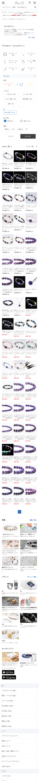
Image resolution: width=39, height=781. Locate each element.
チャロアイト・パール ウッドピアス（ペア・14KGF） (30, 375)
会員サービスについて (9, 756)
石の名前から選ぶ (7, 706)
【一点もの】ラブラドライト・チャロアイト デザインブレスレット (7, 396)
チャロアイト (10, 112)
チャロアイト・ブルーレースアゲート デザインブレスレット (7, 375)
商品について (6, 741)
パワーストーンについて (10, 736)
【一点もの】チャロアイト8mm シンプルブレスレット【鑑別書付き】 (31, 416)
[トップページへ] (19, 5)
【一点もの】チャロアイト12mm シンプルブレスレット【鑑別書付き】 (31, 249)
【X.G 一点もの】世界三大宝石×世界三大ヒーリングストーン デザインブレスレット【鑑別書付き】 (7, 459)
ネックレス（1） (28, 54)
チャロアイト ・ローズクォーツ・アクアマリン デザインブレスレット (7, 249)
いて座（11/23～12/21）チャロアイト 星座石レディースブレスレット (19, 207)
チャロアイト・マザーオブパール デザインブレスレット (7, 228)
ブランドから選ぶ (7, 701)
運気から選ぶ (6, 721)
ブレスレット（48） (10, 54)
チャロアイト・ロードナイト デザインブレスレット (19, 249)
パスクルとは (6, 776)
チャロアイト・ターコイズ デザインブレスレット (31, 333)
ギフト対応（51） (11, 99)
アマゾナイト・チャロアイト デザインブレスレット (31, 354)
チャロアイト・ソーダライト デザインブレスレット (31, 207)
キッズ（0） (30, 84)
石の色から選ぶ (7, 711)
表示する (8, 121)
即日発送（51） (28, 99)
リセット (11, 136)
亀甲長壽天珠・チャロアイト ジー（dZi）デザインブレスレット (7, 312)
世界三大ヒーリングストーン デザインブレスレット (7, 165)
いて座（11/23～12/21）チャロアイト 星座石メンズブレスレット (7, 207)
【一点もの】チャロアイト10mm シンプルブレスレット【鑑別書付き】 (19, 270)
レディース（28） (8, 84)
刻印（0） (11, 104)
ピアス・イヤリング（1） (10, 61)
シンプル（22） (28, 94)
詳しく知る (32, 37)
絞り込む (19, 76)
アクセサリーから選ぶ (9, 690)
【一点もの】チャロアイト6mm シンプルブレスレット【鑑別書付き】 (7, 416)
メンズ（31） (20, 84)
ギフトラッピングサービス (10, 761)
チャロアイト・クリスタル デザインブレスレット (31, 228)
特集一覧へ (33, 520)
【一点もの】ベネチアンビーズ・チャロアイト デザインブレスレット (19, 333)
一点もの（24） (11, 94)
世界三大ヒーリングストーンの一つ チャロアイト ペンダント (19, 312)
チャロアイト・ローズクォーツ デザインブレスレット (7, 354)
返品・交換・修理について (10, 751)
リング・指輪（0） (28, 61)
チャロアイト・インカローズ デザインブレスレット (19, 375)
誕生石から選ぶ (7, 716)
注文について (6, 746)
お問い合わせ (6, 766)
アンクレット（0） (10, 69)
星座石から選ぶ (7, 726)
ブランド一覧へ (32, 577)
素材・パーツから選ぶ (9, 695)
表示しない (25, 121)
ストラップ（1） (28, 69)
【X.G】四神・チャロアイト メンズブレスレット (31, 165)
